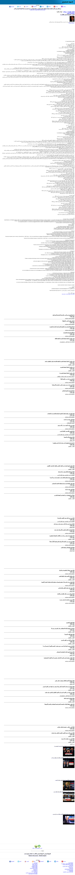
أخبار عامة (35, 862)
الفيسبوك (11, 6)
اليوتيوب (26, 6)
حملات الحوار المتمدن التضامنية (68, 871)
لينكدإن (42, 6)
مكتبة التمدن (71, 868)
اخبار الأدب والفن (34, 864)
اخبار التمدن (35, 871)
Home (34, 848)
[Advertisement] (38, 32)
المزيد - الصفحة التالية (38, 848)
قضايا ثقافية (72, 527)
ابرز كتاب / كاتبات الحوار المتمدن (67, 866)
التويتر (19, 6)
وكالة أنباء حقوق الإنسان (33, 868)
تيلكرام (49, 6)
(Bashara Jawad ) (71, 22)
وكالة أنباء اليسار (34, 865)
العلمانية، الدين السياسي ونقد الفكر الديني (65, 434)
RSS (33, 861)
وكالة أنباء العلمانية (34, 866)
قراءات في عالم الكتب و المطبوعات (67, 341)
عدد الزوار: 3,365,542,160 (69, 869)
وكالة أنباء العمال (34, 867)
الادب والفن (72, 440)
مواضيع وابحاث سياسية (69, 318)
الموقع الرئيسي (70, 13)
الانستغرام (34, 6)
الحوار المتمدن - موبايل (68, 11)
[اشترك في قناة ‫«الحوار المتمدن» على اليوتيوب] (37, 9)
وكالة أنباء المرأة (34, 863)
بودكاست (63, 6)
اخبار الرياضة (35, 869)
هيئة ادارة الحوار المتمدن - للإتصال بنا (67, 863)
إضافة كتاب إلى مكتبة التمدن (32, 873)
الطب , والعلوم (71, 364)
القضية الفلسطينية (70, 422)
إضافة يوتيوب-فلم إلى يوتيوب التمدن (31, 872)
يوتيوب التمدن (71, 867)
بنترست (56, 6)
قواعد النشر (71, 865)
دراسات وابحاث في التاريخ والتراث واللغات (65, 376)
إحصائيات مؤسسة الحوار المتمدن (67, 864)
